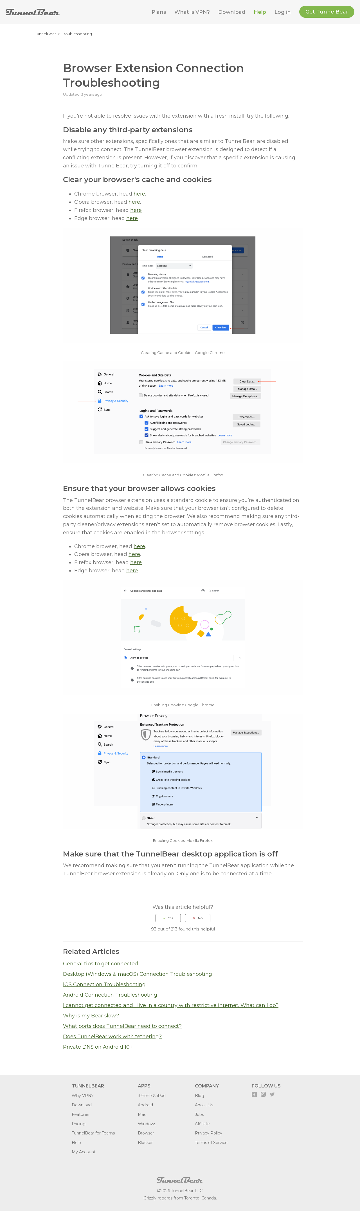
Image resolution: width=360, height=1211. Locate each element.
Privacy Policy (208, 1133)
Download (231, 12)
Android (145, 1104)
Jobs (199, 1114)
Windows (147, 1123)
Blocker (145, 1142)
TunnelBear (45, 34)
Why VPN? (83, 1095)
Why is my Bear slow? (91, 1016)
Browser (146, 1133)
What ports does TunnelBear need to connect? (122, 1026)
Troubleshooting (77, 34)
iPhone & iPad (152, 1095)
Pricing (79, 1123)
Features (80, 1114)
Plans (159, 12)
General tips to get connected (100, 964)
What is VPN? (192, 12)
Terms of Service (211, 1142)
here (139, 194)
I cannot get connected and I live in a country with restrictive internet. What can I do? (170, 1005)
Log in (282, 12)
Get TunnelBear (326, 12)
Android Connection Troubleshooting (110, 995)
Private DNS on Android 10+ (98, 1047)
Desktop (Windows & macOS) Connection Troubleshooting (137, 974)
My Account (84, 1151)
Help (260, 12)
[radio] (168, 918)
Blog (199, 1095)
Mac (142, 1114)
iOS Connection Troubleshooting (104, 984)
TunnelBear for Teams (93, 1133)
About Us (204, 1104)
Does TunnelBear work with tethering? (112, 1036)
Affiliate (202, 1123)
